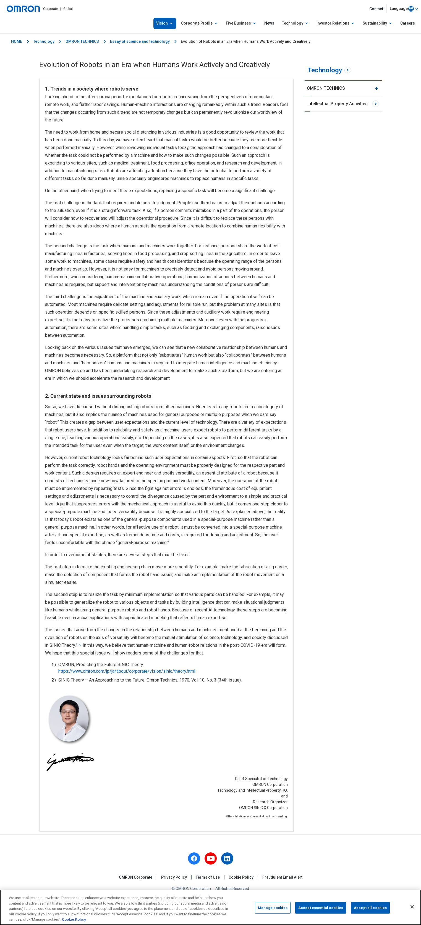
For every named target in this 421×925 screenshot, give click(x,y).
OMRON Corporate (135, 877)
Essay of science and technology (140, 41)
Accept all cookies (370, 908)
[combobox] (403, 8)
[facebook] (194, 858)
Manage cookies (272, 908)
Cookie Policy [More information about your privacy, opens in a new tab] (74, 919)
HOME (16, 41)
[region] (210, 907)
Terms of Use (208, 877)
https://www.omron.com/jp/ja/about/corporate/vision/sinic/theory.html (126, 671)
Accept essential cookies (320, 908)
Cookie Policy (241, 877)
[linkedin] (227, 858)
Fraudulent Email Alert (282, 877)
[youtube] (211, 858)
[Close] (412, 907)
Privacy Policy (174, 877)
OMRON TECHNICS (82, 41)
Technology (43, 41)
